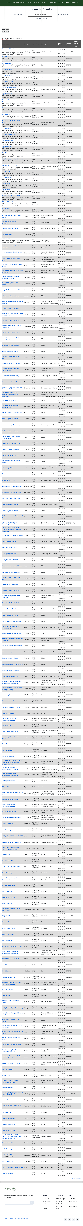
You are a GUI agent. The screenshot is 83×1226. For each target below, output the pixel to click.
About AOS (46, 1199)
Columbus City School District (11, 333)
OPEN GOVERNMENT (34, 2)
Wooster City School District (10, 670)
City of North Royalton (9, 134)
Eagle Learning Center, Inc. (10, 676)
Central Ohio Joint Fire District (11, 1063)
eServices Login (60, 1199)
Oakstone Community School (11, 363)
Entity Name (5, 44)
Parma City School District (10, 584)
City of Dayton (6, 183)
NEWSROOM (74, 2)
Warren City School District (10, 419)
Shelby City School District (10, 560)
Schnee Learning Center (9, 652)
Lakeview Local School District (11, 590)
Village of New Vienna (8, 1118)
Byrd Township (6, 995)
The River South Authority (10, 228)
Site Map (25, 1218)
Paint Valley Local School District (12, 412)
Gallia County (6, 108)
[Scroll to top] (79, 1222)
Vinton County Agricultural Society (12, 1167)
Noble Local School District (10, 431)
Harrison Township (7, 989)
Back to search (76, 1178)
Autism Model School (8, 480)
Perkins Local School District (11, 308)
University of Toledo (9, 468)
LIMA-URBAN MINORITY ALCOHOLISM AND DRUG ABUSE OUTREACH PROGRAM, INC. (12, 1137)
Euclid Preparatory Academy (10, 504)
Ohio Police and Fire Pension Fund (12, 159)
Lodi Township (6, 725)
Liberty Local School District (10, 449)
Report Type (35, 44)
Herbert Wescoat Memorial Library (12, 946)
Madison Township (7, 750)
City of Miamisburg (8, 140)
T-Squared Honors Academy (10, 376)
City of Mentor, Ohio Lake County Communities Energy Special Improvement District (12, 762)
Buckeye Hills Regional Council (11, 633)
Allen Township (6, 830)
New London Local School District (12, 566)
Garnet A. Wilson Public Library (11, 867)
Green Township (7, 744)
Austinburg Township (8, 695)
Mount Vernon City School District (12, 664)
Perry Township (6, 916)
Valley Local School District (10, 615)
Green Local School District (10, 658)
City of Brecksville (7, 81)
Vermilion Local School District (11, 443)
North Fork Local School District (11, 498)
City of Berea (6, 171)
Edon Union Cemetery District (11, 707)
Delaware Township (8, 922)
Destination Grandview (9, 811)
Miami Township (7, 965)
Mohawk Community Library (10, 799)
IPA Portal (59, 1204)
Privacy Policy (18, 1218)
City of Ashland (6, 128)
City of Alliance (6, 147)
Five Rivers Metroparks (9, 88)
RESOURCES (52, 2)
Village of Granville (7, 202)
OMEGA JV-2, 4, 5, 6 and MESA (11, 196)
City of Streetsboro (7, 69)
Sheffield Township (7, 824)
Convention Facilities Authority (11, 817)
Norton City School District (10, 351)
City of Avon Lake (7, 177)
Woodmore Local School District (11, 492)
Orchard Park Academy (9, 541)
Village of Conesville (8, 713)
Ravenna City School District (10, 455)
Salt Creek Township (8, 756)
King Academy (6, 474)
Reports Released (40, 14)
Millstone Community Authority (11, 842)
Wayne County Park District (10, 959)
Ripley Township (7, 891)
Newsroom (71, 1199)
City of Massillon (7, 94)
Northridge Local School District (11, 486)
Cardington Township (8, 781)
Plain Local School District (10, 547)
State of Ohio (6, 239)
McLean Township (7, 1100)
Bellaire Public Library (8, 934)
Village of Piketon (7, 1087)
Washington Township (8, 897)
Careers (45, 1208)
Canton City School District (10, 511)
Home (5, 1218)
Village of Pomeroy (7, 1173)
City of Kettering (7, 234)
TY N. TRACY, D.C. (7, 1154)
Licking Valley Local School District (12, 535)
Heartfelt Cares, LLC (8, 1075)
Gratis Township (7, 940)
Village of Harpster (7, 787)
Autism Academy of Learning (11, 425)
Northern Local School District (11, 382)
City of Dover (6, 114)
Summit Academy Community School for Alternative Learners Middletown (11, 529)
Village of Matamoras (8, 1124)
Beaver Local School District (10, 603)
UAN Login (59, 1201)
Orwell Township (7, 873)
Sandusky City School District (11, 400)
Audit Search (18, 14)
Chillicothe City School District (11, 320)
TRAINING (44, 2)
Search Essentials (63, 14)
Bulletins (71, 1204)
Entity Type (44, 44)
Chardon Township (7, 1069)
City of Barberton (7, 57)
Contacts (11, 1218)
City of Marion (6, 153)
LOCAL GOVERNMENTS (19, 2)
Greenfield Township (8, 701)
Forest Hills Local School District (11, 621)
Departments (47, 1201)
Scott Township (6, 1112)
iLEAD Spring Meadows (9, 554)
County (26, 44)
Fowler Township (7, 1149)
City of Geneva (6, 971)
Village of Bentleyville (8, 977)
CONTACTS (61, 2)
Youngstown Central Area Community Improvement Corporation (10, 394)
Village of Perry (6, 854)
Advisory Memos (73, 1206)
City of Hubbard (7, 208)
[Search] (32, 1203)
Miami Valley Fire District (9, 165)
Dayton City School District (11, 296)
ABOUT (68, 2)
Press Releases (72, 1201)
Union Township (7, 903)
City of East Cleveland (8, 885)
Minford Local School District (11, 572)
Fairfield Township (7, 1161)
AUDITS (9, 2)
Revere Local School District (10, 345)
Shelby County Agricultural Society (12, 1008)
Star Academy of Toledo (9, 609)
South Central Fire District (10, 732)
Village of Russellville (8, 1130)
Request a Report (41, 18)
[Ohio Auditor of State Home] (4, 3)
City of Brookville (7, 75)
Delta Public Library (8, 860)
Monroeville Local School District (12, 646)
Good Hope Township (8, 928)
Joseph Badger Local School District (13, 290)
